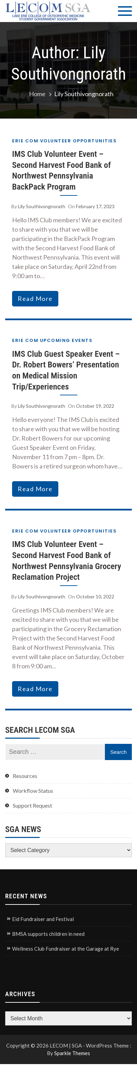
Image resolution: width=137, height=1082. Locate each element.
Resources (25, 775)
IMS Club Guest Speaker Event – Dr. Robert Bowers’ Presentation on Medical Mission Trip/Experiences (66, 370)
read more (35, 298)
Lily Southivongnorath (41, 206)
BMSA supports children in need (48, 934)
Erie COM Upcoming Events (52, 340)
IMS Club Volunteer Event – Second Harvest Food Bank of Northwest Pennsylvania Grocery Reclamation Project (66, 560)
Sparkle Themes (72, 1053)
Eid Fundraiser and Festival (43, 919)
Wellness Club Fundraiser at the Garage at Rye (65, 949)
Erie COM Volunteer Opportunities (64, 141)
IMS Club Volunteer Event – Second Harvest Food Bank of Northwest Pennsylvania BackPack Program (61, 170)
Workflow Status (33, 790)
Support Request (32, 805)
